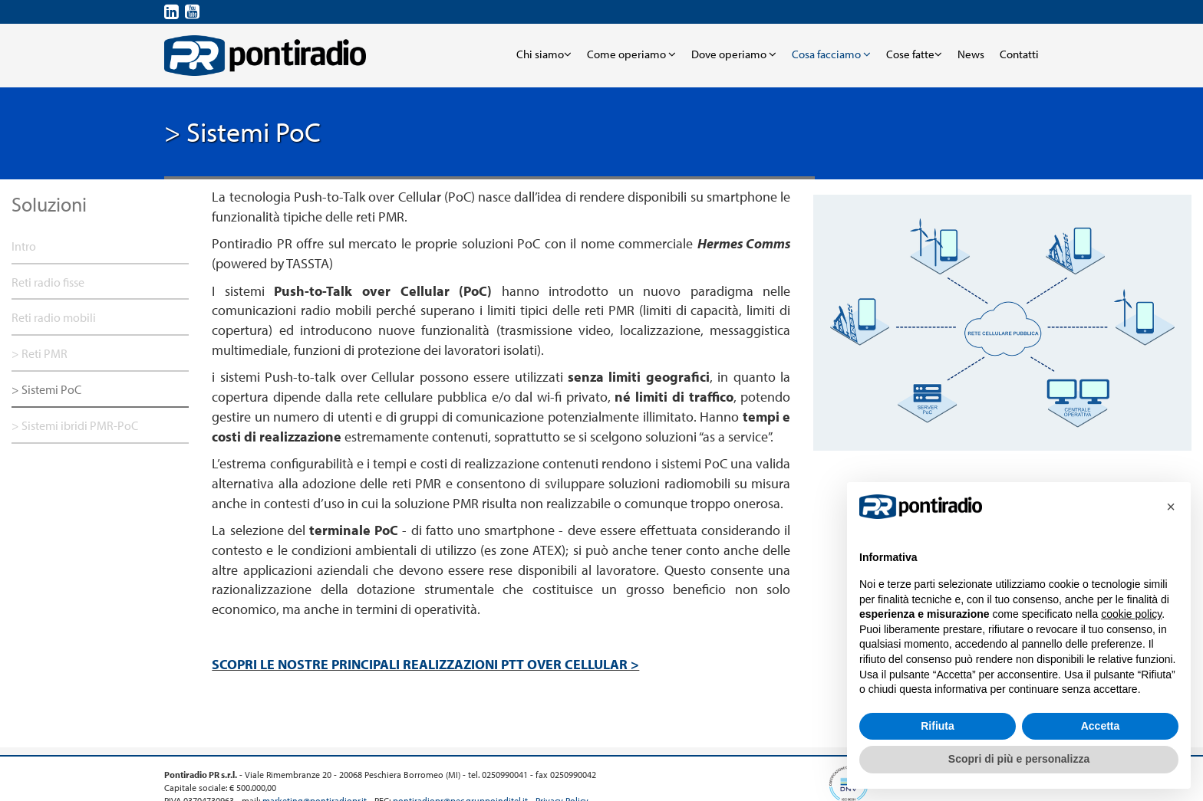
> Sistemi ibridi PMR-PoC (75, 425)
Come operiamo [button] (631, 54)
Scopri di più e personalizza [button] (1018, 759)
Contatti (1019, 54)
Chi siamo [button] (544, 54)
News (970, 54)
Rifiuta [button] (937, 726)
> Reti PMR (40, 353)
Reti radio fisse (48, 282)
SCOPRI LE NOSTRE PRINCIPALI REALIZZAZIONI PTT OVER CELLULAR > (425, 664)
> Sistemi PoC (46, 389)
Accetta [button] (1100, 726)
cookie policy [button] (1131, 614)
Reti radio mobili (54, 317)
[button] (1171, 506)
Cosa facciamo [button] (831, 54)
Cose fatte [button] (914, 54)
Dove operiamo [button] (733, 54)
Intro (24, 246)
